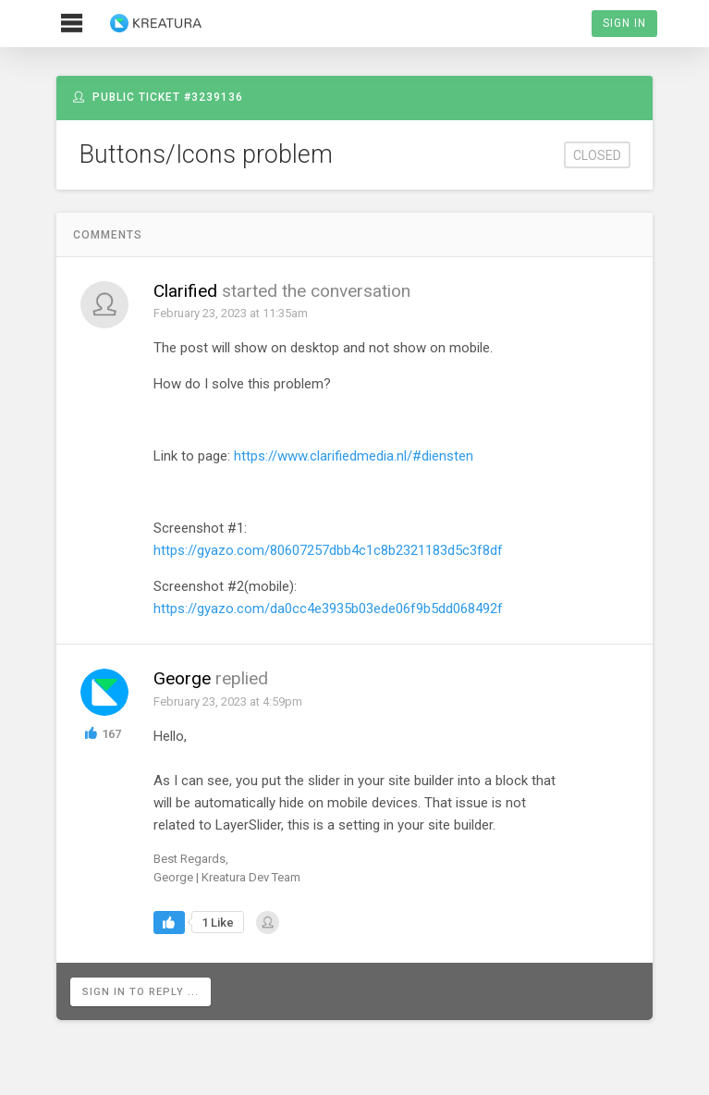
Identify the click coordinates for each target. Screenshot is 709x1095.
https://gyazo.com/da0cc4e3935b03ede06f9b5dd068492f (328, 608)
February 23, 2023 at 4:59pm (227, 701)
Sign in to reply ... (140, 992)
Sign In (624, 23)
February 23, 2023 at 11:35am (230, 313)
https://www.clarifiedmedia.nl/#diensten (353, 456)
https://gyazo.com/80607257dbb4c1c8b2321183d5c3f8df (328, 550)
